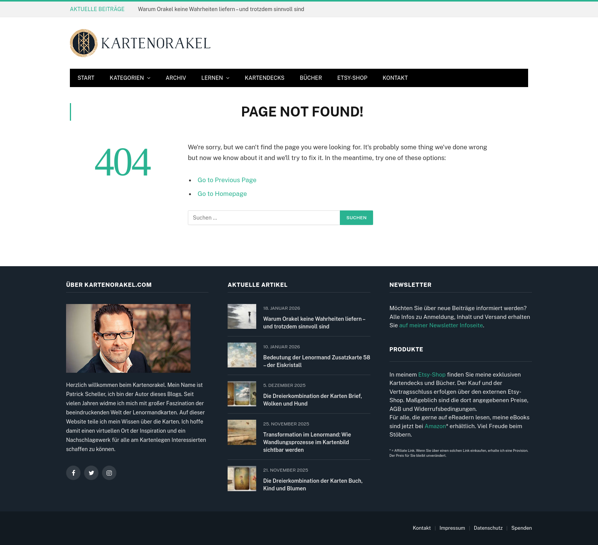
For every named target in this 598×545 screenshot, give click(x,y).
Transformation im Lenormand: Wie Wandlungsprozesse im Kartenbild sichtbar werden (307, 442)
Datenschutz (488, 528)
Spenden (521, 528)
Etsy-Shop (352, 78)
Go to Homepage (222, 193)
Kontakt (395, 78)
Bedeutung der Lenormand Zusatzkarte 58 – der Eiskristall (316, 361)
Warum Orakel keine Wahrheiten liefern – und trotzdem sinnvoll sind (221, 9)
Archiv (176, 78)
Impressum (452, 528)
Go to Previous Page (227, 180)
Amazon (435, 426)
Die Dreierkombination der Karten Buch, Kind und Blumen (312, 485)
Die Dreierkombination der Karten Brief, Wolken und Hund (312, 400)
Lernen (212, 78)
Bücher (311, 78)
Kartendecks (264, 78)
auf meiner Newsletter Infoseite (441, 325)
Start (86, 78)
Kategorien (127, 78)
